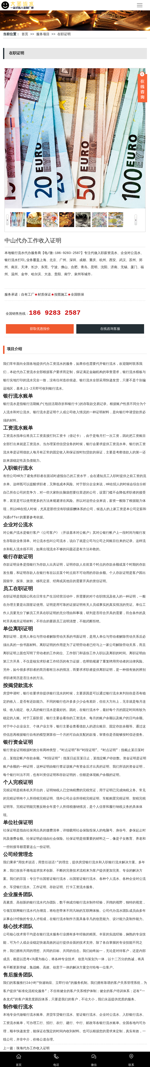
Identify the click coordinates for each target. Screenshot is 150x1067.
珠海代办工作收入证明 (33, 1048)
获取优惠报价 (40, 329)
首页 (25, 34)
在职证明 (64, 34)
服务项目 (43, 34)
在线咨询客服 (110, 329)
